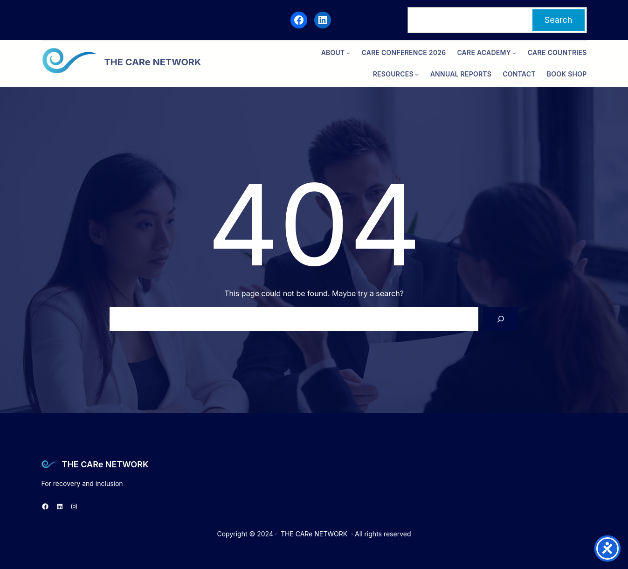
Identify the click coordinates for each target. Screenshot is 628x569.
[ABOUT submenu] (348, 53)
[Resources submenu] (417, 74)
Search (559, 20)
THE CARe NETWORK (105, 464)
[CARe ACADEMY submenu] (514, 53)
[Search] (500, 319)
